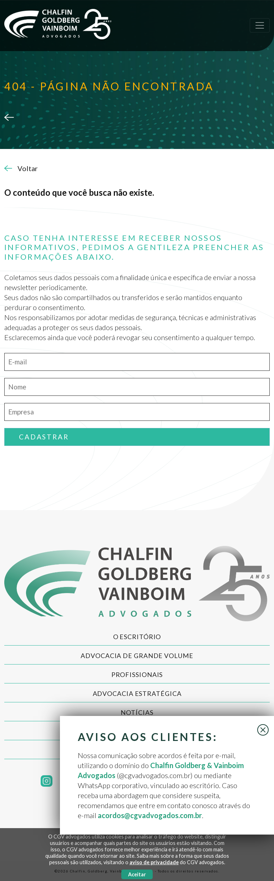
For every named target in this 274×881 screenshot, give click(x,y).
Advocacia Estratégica (137, 693)
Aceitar (137, 874)
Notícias (137, 712)
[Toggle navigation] (260, 25)
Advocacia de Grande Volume (137, 655)
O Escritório (137, 637)
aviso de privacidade (154, 862)
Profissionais (137, 674)
